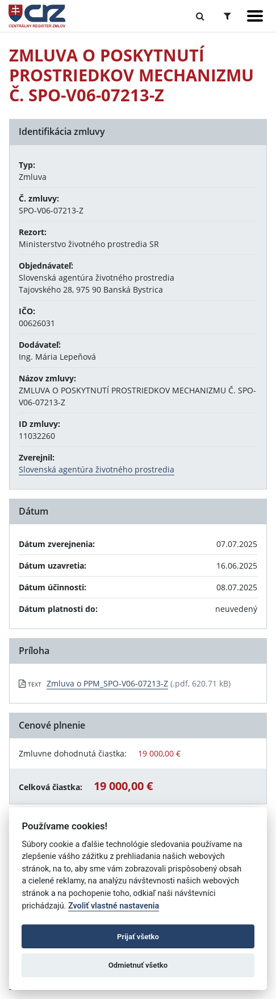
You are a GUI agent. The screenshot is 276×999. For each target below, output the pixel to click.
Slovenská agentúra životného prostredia (96, 469)
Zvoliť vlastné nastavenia (113, 906)
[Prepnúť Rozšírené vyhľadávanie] (227, 16)
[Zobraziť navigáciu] (255, 16)
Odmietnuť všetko (138, 965)
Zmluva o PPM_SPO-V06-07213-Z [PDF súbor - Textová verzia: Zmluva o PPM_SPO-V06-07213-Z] (107, 683)
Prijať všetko (138, 936)
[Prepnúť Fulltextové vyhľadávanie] (200, 16)
